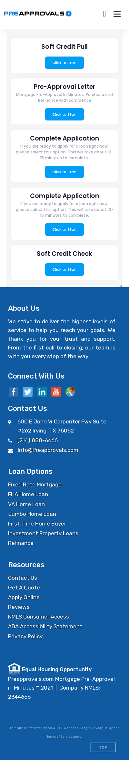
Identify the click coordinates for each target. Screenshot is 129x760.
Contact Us (22, 578)
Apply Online (24, 597)
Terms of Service (59, 737)
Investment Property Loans (43, 533)
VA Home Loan (26, 504)
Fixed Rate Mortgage (35, 484)
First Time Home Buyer (37, 523)
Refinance (21, 543)
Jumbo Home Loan (32, 514)
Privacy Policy (25, 636)
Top (103, 747)
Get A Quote (24, 587)
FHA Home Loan (28, 494)
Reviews (19, 607)
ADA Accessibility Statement (45, 626)
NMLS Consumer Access (38, 616)
